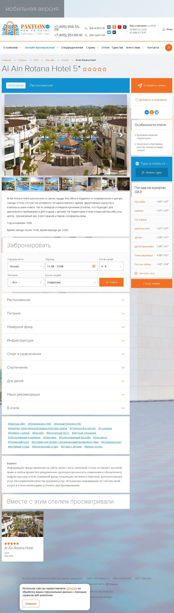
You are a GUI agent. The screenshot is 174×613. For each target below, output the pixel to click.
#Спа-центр (100, 437)
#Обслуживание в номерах (24, 437)
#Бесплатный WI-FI (57, 433)
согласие (71, 588)
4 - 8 (103, 266)
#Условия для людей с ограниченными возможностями (65, 442)
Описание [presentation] (16, 85)
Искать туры (151, 172)
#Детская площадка (84, 433)
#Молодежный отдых (45, 446)
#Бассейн (38, 433)
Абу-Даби (152, 201)
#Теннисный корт (18, 442)
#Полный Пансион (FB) (67, 424)
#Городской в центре (83, 428)
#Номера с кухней (19, 433)
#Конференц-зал (111, 442)
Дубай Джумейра (152, 246)
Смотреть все (146, 273)
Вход (167, 29)
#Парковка (49, 437)
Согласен (30, 603)
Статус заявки (151, 283)
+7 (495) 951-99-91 (68, 35)
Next (121, 135)
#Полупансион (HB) (39, 424)
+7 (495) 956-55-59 (67, 28)
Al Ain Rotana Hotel (18, 548)
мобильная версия (32, 8)
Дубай (152, 237)
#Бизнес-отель (93, 446)
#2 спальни (105, 428)
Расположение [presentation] (41, 85)
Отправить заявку (152, 86)
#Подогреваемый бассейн (74, 437)
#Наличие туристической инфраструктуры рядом (37, 428)
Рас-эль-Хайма (152, 264)
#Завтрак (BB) (16, 424)
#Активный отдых (18, 446)
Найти (111, 282)
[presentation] (6, 183)
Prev (10, 135)
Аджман (152, 210)
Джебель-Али (152, 228)
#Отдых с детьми (71, 446)
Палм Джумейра (152, 255)
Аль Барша (141, 219)
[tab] (15, 85)
